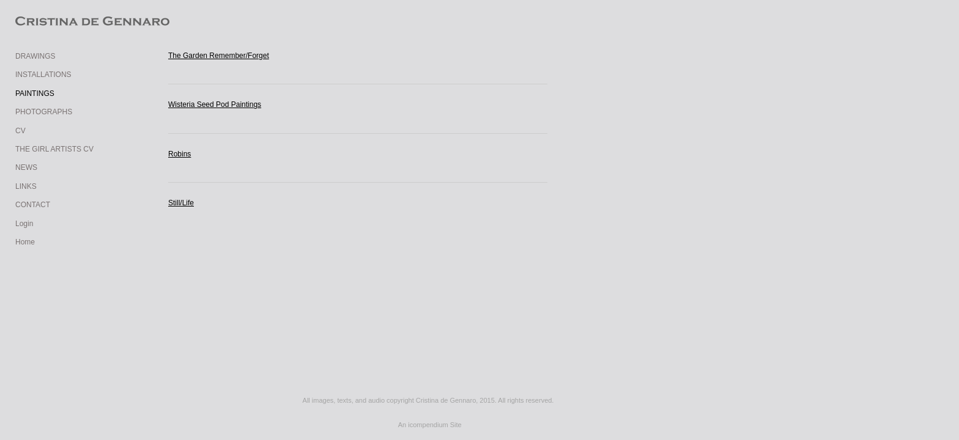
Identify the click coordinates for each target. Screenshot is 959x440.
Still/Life (181, 203)
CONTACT (32, 204)
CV (20, 131)
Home (25, 242)
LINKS (26, 186)
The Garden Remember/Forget (218, 55)
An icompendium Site (430, 424)
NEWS (26, 167)
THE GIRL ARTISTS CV (54, 149)
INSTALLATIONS (43, 74)
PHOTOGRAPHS (43, 112)
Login (24, 223)
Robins (179, 154)
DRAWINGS (35, 56)
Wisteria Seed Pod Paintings (214, 104)
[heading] (45, 22)
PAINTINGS (34, 93)
